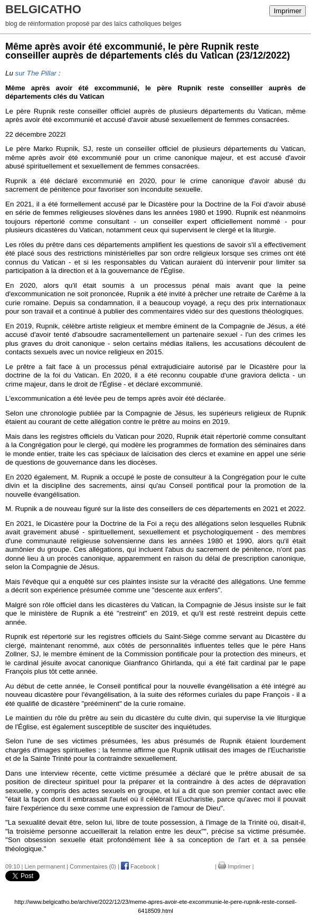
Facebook (138, 866)
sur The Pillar (36, 73)
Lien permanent (45, 866)
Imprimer (287, 11)
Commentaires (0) (93, 866)
